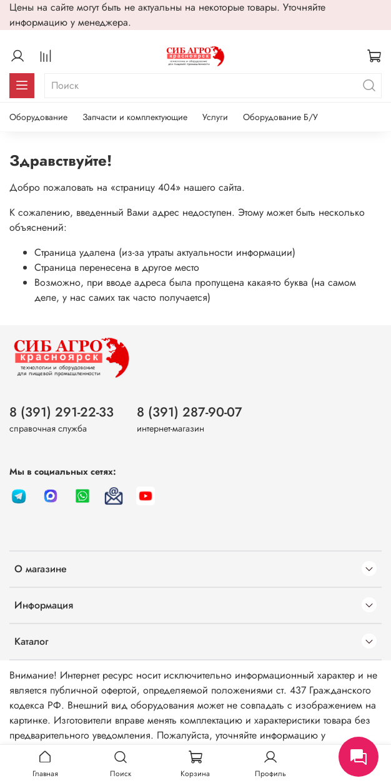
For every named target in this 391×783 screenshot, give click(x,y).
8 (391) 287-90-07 (189, 412)
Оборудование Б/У (280, 117)
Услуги (215, 117)
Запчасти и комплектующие (134, 117)
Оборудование (38, 117)
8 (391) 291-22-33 (61, 412)
